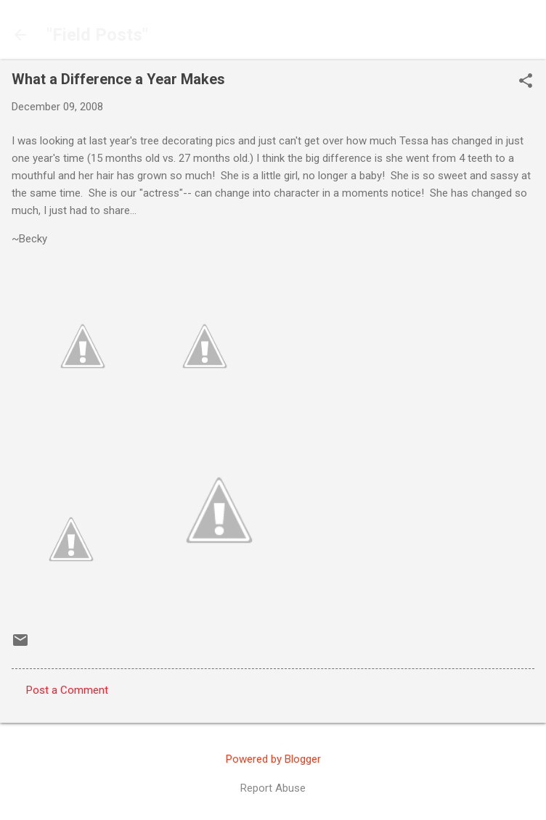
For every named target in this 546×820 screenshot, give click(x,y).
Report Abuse (273, 788)
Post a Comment (67, 690)
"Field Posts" (97, 35)
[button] (525, 82)
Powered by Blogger (273, 759)
